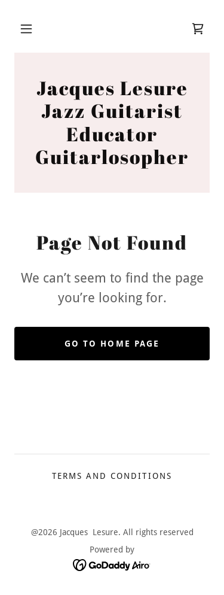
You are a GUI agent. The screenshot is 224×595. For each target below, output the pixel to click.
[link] (198, 29)
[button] (26, 29)
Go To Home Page (112, 343)
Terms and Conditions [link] (111, 476)
